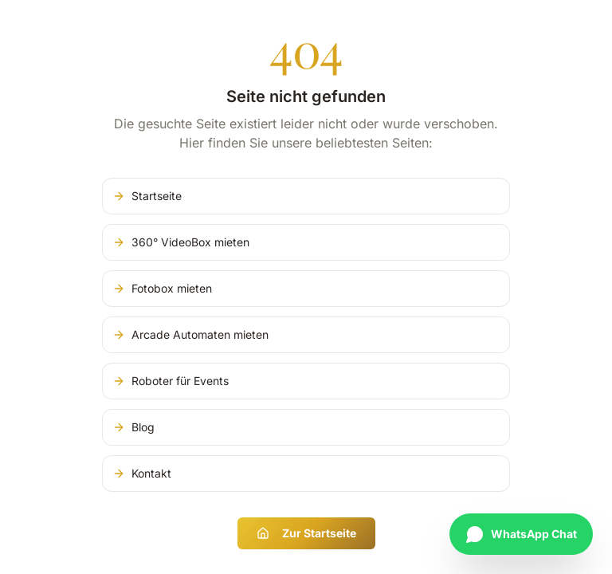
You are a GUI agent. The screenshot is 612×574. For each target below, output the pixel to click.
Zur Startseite (306, 533)
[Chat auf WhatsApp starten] (521, 534)
